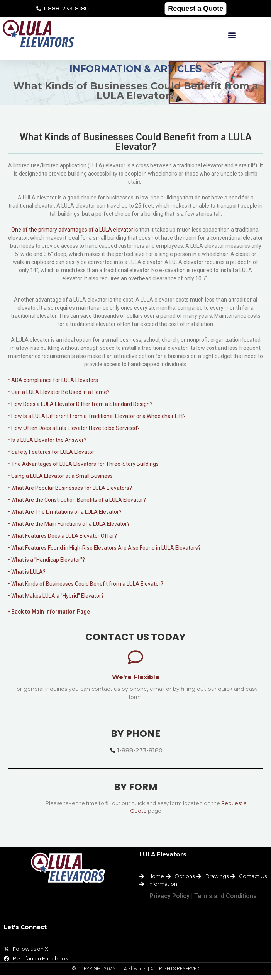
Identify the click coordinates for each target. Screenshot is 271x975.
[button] (231, 35)
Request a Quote (195, 8)
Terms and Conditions (225, 896)
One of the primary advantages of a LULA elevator (72, 230)
